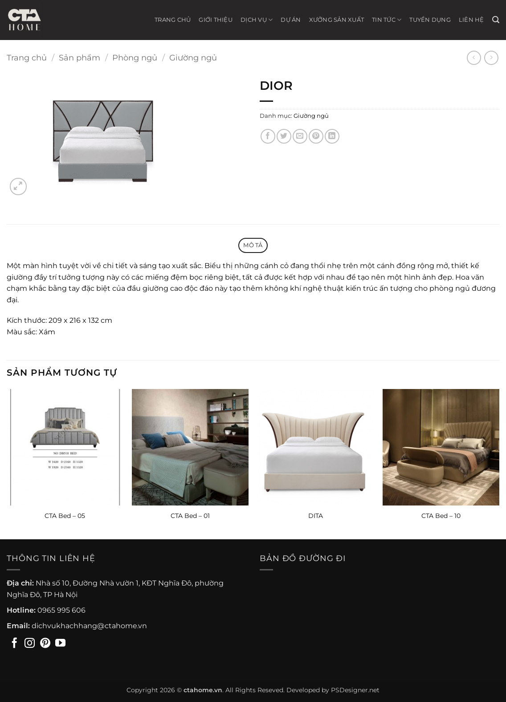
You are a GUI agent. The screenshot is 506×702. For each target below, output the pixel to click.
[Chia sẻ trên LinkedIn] (332, 136)
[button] (495, 19)
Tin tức (386, 20)
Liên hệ (471, 19)
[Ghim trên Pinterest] (316, 136)
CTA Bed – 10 (441, 516)
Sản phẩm (79, 57)
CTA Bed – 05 (65, 516)
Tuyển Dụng (430, 19)
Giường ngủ (193, 57)
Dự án (291, 19)
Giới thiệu (216, 19)
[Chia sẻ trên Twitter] (284, 136)
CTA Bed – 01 (190, 516)
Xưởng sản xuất (336, 19)
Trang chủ (173, 19)
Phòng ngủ (134, 57)
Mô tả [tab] (252, 245)
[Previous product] (491, 57)
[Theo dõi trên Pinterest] (45, 644)
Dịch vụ (257, 20)
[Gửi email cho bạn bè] (300, 136)
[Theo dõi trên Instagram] (29, 644)
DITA (315, 516)
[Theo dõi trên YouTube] (60, 644)
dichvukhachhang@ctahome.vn (89, 626)
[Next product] (474, 57)
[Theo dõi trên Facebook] (14, 644)
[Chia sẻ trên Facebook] (268, 136)
